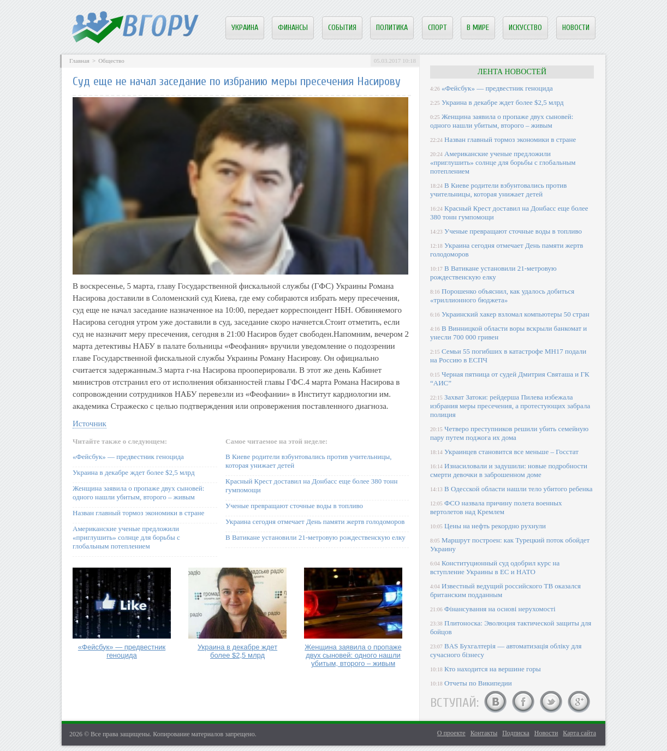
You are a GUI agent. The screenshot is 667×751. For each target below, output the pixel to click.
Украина (244, 27)
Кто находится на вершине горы (492, 669)
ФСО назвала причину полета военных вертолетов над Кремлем (496, 507)
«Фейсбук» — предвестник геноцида (128, 456)
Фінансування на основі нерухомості (500, 609)
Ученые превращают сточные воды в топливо (294, 506)
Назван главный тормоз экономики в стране (138, 513)
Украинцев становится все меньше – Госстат (511, 452)
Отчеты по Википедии (478, 683)
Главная (79, 60)
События (342, 27)
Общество (111, 60)
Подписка (515, 733)
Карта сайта (579, 733)
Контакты (484, 733)
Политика (392, 27)
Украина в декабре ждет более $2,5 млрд (134, 472)
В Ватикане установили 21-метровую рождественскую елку (315, 537)
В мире (478, 27)
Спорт (437, 27)
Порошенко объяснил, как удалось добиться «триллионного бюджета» (502, 295)
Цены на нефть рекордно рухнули (495, 526)
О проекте (451, 733)
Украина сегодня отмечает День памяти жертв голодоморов (314, 521)
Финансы (293, 27)
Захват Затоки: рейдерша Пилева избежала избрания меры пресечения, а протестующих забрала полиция (510, 406)
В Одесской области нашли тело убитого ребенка (518, 489)
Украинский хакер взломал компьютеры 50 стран (515, 314)
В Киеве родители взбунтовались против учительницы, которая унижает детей (498, 189)
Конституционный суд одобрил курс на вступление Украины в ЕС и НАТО (494, 567)
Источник (89, 423)
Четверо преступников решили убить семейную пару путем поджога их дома (509, 433)
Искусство (525, 27)
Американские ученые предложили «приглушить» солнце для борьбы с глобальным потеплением (126, 537)
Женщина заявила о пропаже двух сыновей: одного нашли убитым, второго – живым (138, 492)
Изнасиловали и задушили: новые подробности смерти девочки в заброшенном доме (508, 470)
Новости (575, 27)
